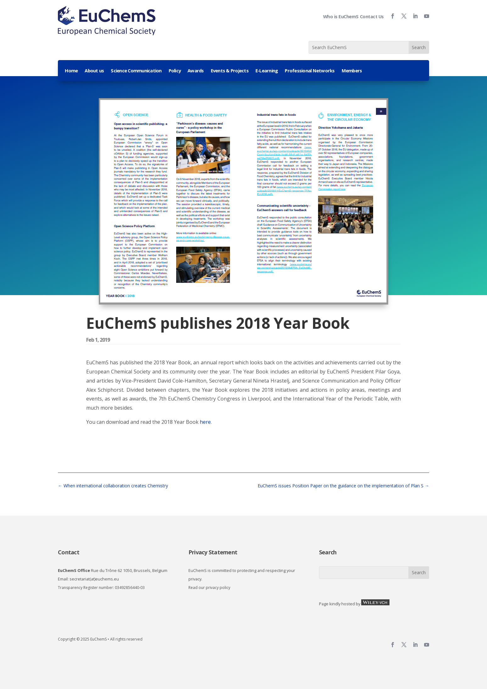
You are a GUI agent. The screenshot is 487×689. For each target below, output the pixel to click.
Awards (196, 71)
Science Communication (136, 71)
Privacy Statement (212, 552)
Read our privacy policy (209, 587)
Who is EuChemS (341, 17)
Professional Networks (309, 71)
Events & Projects (230, 71)
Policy (175, 71)
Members (352, 71)
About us (94, 71)
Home (71, 71)
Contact (68, 552)
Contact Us (372, 17)
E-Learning (266, 71)
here (205, 421)
